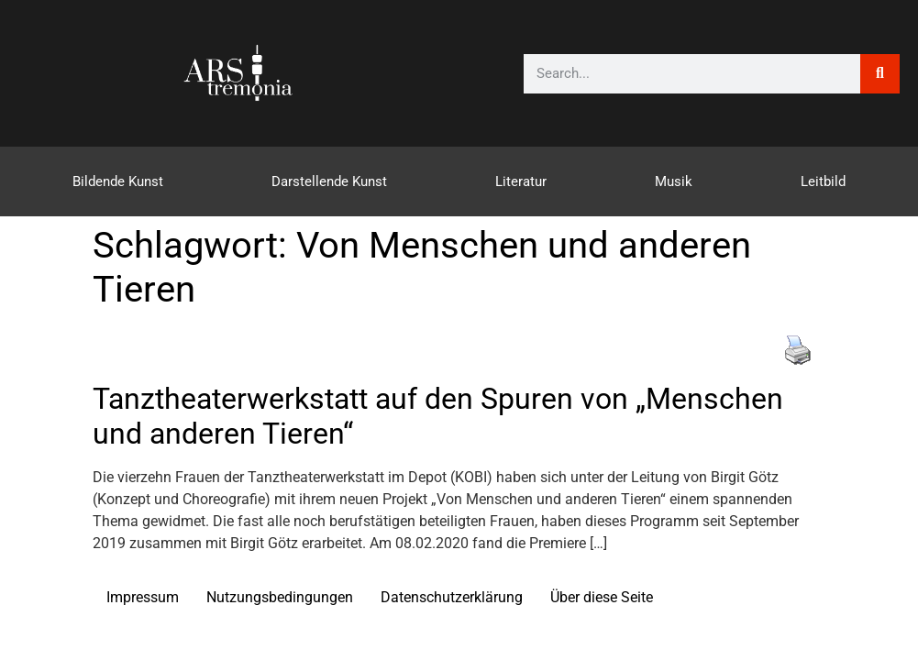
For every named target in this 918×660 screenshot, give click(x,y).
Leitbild (823, 181)
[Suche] (880, 74)
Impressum (142, 597)
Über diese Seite (601, 597)
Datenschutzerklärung (452, 597)
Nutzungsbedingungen (279, 597)
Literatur (521, 181)
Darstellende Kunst (329, 181)
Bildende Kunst (117, 181)
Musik (673, 181)
